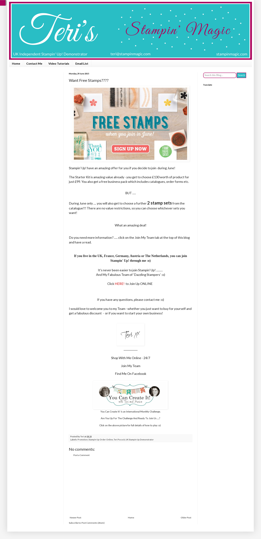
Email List (81, 63)
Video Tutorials (58, 63)
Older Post (186, 517)
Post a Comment (81, 455)
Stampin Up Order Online (100, 439)
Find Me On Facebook (130, 374)
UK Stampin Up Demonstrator (140, 439)
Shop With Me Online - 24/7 (130, 358)
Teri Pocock (119, 439)
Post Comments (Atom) (93, 522)
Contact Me (34, 63)
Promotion (83, 439)
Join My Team (130, 366)
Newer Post (75, 517)
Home (16, 63)
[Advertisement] (130, 486)
